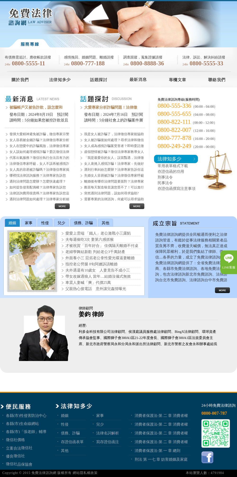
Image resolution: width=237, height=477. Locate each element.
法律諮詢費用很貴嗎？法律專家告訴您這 (39, 193)
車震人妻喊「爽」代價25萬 (88, 283)
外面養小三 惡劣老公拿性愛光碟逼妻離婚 (100, 258)
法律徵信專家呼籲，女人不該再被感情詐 (39, 163)
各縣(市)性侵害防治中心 (26, 415)
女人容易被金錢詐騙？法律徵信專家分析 (39, 140)
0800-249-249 (174, 146)
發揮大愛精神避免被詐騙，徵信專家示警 (39, 134)
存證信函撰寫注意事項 (177, 189)
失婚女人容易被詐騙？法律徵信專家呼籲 (114, 175)
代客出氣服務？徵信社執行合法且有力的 (39, 158)
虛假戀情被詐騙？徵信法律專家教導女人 (114, 152)
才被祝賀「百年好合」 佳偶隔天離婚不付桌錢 (101, 246)
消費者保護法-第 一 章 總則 (157, 450)
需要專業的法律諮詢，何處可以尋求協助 (114, 199)
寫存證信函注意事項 (107, 442)
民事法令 (165, 183)
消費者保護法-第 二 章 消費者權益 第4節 (161, 415)
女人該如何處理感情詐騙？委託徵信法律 (39, 152)
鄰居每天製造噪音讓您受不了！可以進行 (114, 187)
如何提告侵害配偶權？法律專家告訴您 (37, 187)
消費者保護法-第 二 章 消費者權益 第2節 (161, 433)
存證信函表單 (72, 442)
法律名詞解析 (107, 433)
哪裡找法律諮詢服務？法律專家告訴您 (37, 175)
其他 (64, 450)
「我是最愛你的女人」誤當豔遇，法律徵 (114, 158)
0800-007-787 (214, 413)
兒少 (100, 424)
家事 (100, 415)
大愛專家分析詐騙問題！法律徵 (110, 107)
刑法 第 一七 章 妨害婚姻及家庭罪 (161, 459)
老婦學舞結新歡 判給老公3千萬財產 (95, 252)
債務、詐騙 (70, 433)
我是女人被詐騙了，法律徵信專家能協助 (114, 134)
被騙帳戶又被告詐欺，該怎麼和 (36, 107)
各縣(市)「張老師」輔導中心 (26, 431)
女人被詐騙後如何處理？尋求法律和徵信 (114, 140)
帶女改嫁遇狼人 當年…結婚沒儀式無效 (98, 276)
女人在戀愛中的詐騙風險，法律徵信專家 (39, 146)
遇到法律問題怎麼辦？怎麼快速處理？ (37, 181)
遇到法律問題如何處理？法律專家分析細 (39, 199)
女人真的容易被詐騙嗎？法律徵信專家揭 (39, 169)
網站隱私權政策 (85, 473)
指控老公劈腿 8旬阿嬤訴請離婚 (91, 264)
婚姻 (64, 415)
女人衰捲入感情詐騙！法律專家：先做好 (114, 163)
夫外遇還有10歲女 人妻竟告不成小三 (97, 270)
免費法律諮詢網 (44, 473)
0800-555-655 (174, 114)
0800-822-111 (174, 122)
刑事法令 (165, 177)
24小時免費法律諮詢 (218, 405)
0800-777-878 (174, 138)
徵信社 (26, 448)
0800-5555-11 (28, 63)
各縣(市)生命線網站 (22, 423)
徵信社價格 (15, 439)
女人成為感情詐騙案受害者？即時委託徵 (114, 146)
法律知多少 (169, 158)
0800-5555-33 (206, 63)
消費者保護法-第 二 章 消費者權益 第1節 (161, 442)
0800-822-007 (174, 130)
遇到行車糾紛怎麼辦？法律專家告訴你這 (114, 169)
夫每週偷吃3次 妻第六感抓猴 (89, 239)
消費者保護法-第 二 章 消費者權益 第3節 (161, 424)
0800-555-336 (174, 106)
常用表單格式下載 (173, 166)
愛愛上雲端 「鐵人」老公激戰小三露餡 (98, 233)
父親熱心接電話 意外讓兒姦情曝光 (95, 289)
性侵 (64, 424)
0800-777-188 (88, 63)
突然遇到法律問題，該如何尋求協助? (111, 193)
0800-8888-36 (147, 63)
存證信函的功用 (171, 171)
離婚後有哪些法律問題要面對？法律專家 (114, 181)
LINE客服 (228, 267)
